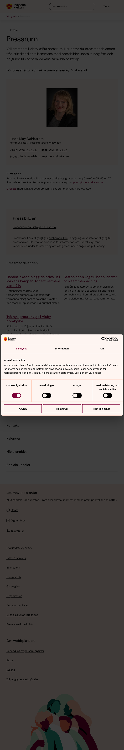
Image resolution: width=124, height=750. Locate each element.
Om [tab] (102, 348)
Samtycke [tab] (21, 348)
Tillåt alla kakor (101, 408)
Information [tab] (62, 348)
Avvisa (23, 408)
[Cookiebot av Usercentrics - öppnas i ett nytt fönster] (106, 339)
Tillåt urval (62, 408)
